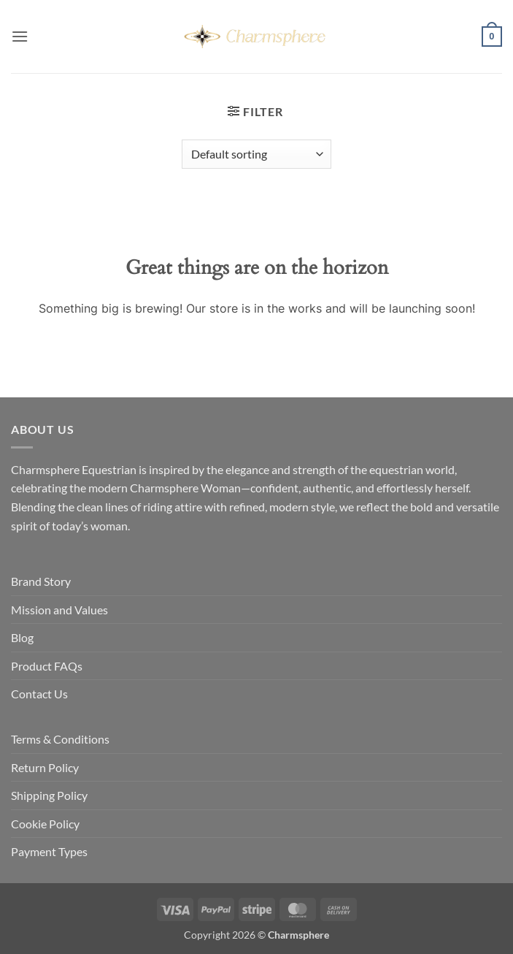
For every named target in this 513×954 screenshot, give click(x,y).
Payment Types (49, 851)
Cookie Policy (45, 824)
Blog (22, 637)
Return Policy (45, 767)
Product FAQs (46, 666)
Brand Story (41, 581)
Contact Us (39, 694)
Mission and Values (59, 610)
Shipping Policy (49, 795)
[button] (19, 36)
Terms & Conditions (60, 739)
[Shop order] (256, 154)
